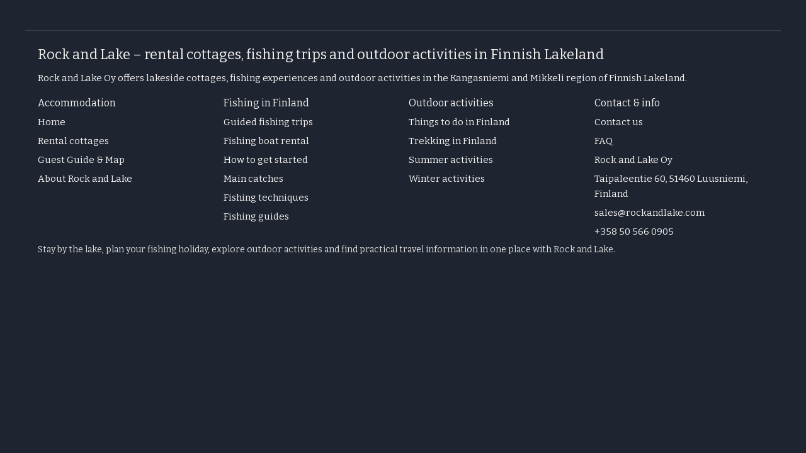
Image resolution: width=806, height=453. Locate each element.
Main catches (253, 178)
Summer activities (451, 159)
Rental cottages (73, 141)
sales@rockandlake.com (649, 212)
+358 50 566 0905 (634, 231)
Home (51, 122)
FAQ (603, 141)
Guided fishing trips (268, 122)
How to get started (266, 159)
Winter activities (447, 178)
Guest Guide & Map (81, 159)
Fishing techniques (266, 197)
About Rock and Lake (85, 178)
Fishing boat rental (266, 141)
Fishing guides (256, 216)
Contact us (618, 122)
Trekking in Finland (453, 141)
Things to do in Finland (459, 122)
